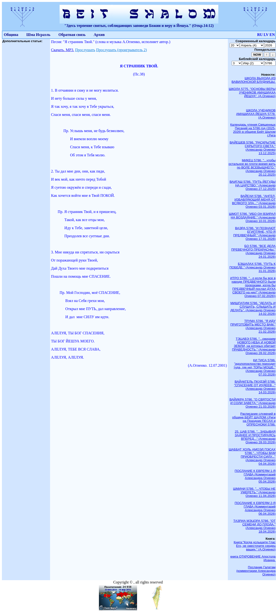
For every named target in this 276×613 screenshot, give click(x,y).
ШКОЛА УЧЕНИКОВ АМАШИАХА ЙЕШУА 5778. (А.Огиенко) (256, 114)
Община (11, 35)
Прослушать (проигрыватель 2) (121, 50)
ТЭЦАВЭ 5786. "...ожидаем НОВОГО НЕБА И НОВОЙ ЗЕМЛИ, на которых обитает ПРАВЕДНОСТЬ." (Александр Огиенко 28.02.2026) (254, 346)
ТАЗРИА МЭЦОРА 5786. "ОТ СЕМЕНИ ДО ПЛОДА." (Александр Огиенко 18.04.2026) (254, 526)
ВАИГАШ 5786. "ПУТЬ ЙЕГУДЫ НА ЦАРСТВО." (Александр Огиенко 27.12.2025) (253, 185)
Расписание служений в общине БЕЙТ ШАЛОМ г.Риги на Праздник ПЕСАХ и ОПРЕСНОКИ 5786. (254, 419)
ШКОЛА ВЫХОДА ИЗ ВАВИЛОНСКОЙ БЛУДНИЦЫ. (254, 80)
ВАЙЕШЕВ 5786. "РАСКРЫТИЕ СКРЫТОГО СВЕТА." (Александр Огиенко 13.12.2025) (253, 148)
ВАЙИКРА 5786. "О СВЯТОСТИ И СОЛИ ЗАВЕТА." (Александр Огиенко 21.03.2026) (253, 403)
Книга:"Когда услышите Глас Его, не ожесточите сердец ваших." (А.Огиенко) (255, 545)
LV (266, 35)
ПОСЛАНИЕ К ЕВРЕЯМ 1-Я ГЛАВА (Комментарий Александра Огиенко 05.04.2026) (255, 476)
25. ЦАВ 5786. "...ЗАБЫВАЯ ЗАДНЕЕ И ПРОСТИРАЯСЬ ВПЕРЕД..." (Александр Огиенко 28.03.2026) (255, 437)
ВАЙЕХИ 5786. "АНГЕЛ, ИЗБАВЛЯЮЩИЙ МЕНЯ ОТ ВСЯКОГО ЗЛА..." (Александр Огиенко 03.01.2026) (254, 201)
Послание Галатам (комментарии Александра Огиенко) (256, 570)
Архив (99, 35)
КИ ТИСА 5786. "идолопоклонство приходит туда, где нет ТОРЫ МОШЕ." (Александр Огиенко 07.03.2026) (255, 367)
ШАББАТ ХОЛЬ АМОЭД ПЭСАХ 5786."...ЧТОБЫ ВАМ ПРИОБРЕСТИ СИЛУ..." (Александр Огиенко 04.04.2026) (252, 456)
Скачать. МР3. (62, 50)
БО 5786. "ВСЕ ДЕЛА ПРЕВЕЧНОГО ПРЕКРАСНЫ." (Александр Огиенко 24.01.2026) (253, 251)
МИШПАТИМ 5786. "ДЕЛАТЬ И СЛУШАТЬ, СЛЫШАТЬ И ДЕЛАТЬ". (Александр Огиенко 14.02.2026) (253, 308)
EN (272, 35)
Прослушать (85, 50)
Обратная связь (72, 35)
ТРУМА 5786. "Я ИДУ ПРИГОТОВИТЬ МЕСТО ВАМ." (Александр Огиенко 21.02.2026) (253, 326)
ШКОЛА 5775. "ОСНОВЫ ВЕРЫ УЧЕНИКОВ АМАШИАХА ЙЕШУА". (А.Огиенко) (252, 92)
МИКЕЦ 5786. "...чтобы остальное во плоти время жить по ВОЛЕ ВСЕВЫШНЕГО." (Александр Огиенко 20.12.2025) (252, 167)
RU (260, 35)
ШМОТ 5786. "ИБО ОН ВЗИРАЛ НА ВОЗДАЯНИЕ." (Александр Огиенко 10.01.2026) (252, 217)
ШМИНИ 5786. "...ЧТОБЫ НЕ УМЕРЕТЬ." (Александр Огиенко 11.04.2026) (254, 492)
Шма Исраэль (38, 35)
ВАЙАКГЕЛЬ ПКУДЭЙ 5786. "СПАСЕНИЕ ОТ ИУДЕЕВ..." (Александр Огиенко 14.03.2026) (255, 387)
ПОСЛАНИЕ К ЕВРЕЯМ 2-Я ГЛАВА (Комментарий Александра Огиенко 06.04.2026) (255, 508)
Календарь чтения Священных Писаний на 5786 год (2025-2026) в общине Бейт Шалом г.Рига (253, 130)
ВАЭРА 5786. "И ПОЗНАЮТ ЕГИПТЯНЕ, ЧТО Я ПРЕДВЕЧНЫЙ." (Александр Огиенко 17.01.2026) (254, 233)
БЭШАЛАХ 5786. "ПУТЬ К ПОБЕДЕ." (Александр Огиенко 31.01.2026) (253, 267)
